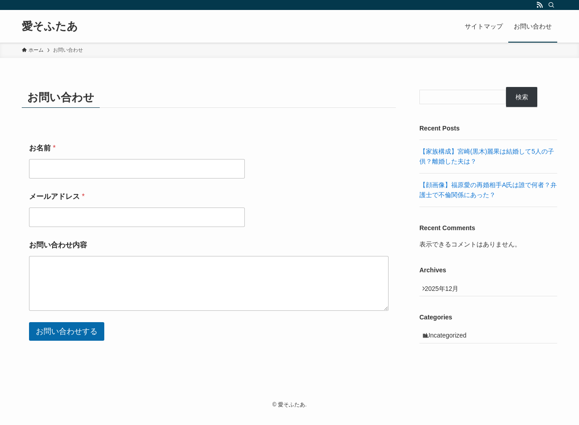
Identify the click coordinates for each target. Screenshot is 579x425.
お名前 (42, 148)
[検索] (551, 5)
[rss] (539, 5)
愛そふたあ (50, 26)
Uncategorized (451, 341)
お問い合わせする (66, 331)
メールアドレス (57, 196)
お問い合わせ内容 (58, 245)
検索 (522, 97)
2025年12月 (446, 290)
